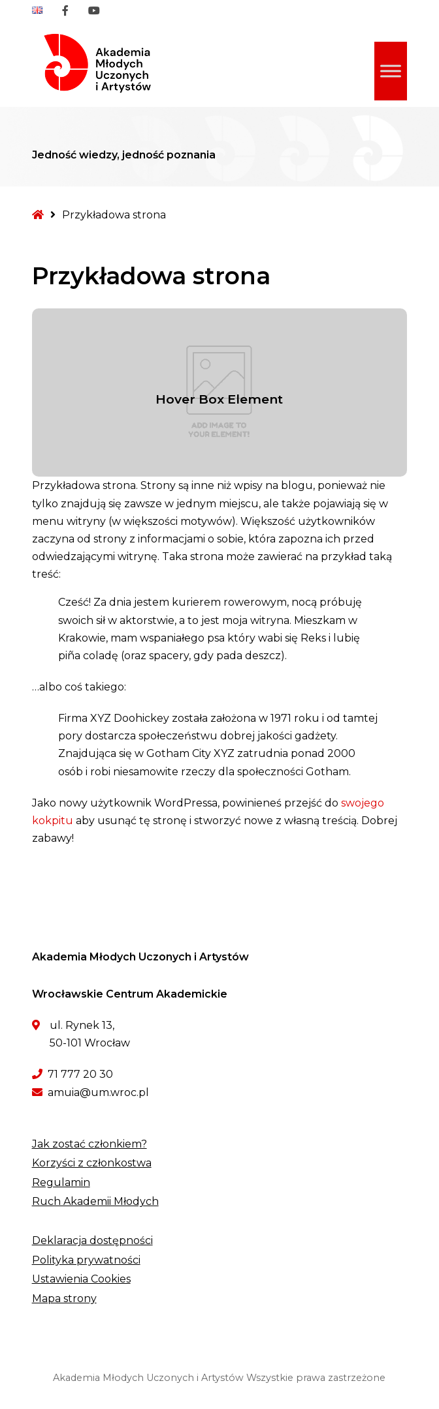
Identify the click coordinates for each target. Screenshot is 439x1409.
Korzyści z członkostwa (92, 1163)
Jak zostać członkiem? (89, 1144)
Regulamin (61, 1182)
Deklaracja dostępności (92, 1240)
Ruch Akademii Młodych (95, 1201)
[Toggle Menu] (390, 71)
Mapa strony (64, 1298)
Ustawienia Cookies (81, 1279)
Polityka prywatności (86, 1260)
